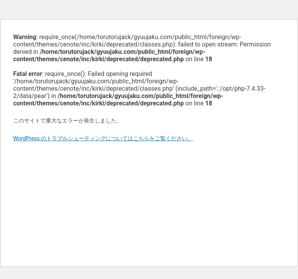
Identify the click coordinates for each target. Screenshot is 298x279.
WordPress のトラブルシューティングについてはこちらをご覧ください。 (103, 138)
